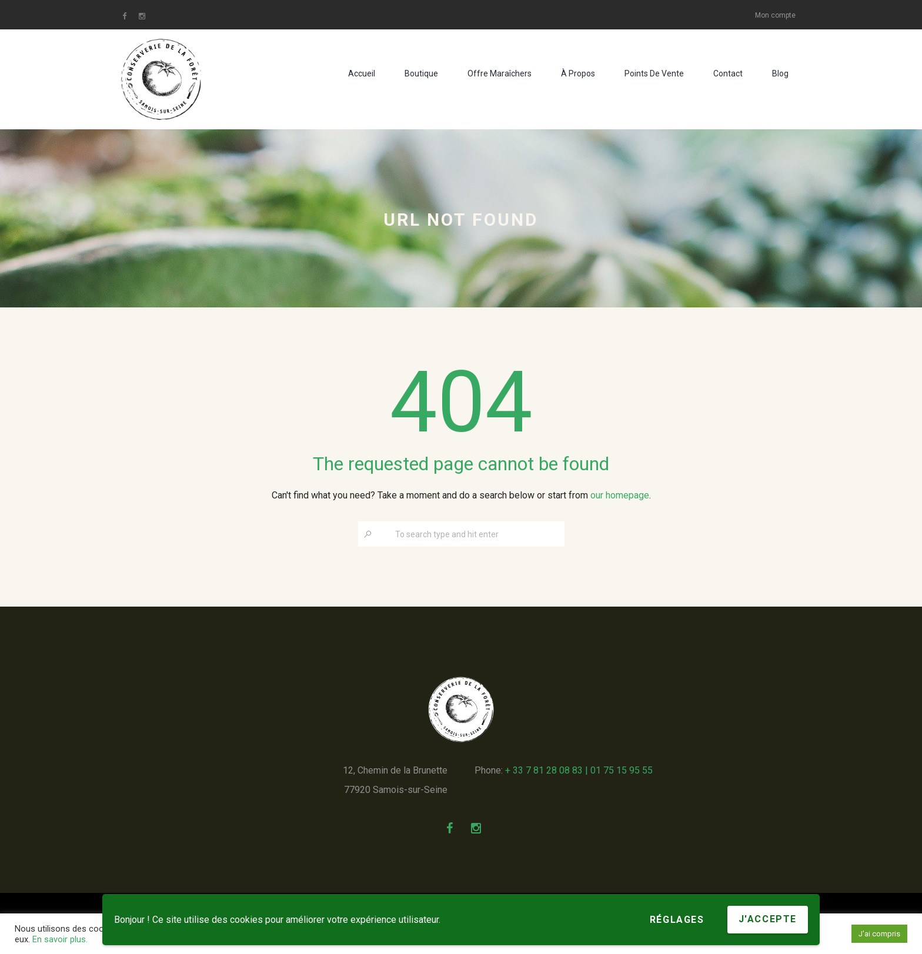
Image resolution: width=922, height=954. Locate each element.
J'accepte (768, 919)
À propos (578, 73)
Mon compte (775, 15)
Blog (780, 73)
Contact (728, 73)
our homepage (619, 495)
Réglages (677, 919)
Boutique (421, 73)
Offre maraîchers (499, 73)
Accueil (361, 73)
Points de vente (654, 73)
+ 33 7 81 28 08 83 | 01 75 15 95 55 (579, 770)
